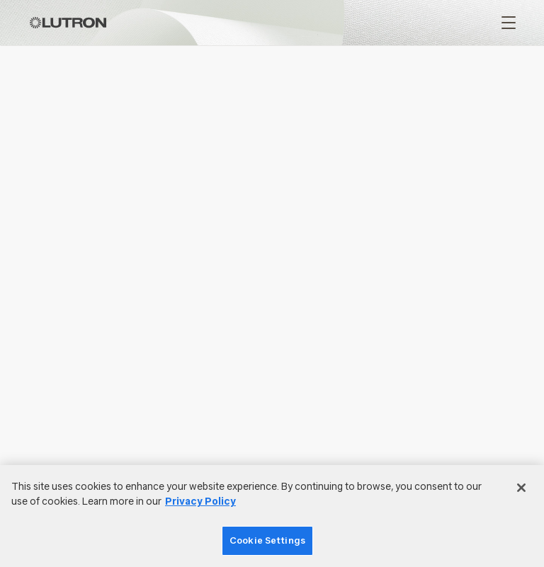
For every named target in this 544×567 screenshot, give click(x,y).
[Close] (521, 487)
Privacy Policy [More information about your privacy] (200, 502)
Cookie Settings (267, 540)
